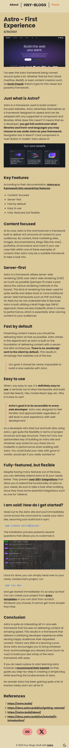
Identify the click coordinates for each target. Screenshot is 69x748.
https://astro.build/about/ (24, 712)
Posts (55, 5)
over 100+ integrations (43, 479)
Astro (50, 745)
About (14, 5)
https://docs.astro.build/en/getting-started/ (36, 708)
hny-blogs (34, 4)
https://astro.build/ (19, 703)
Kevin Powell (15, 84)
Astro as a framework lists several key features (32, 186)
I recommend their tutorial (32, 668)
